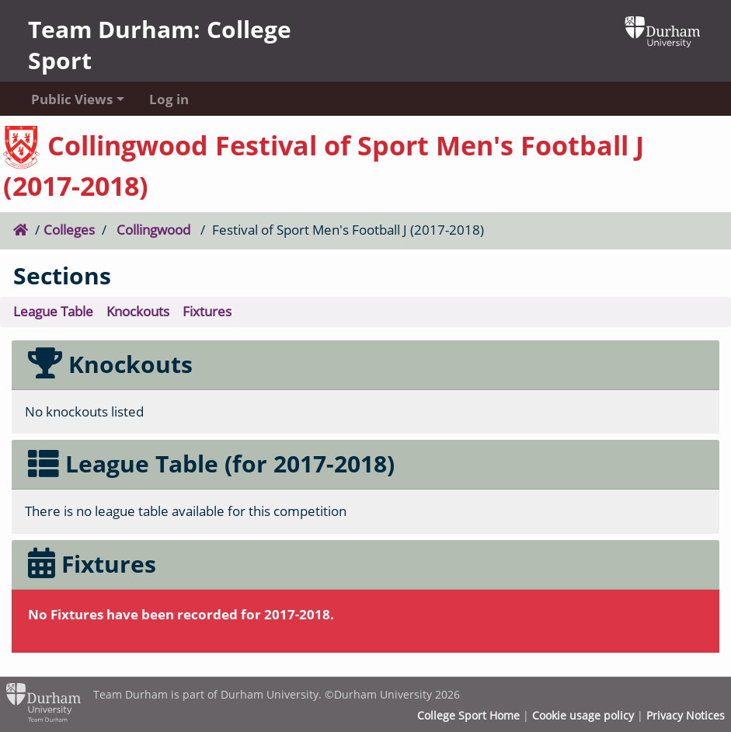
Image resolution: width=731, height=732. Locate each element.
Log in (169, 99)
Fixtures (207, 311)
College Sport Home (468, 716)
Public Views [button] (72, 99)
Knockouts (137, 311)
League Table (53, 311)
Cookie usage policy (583, 716)
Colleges (69, 230)
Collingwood (153, 230)
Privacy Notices (685, 716)
